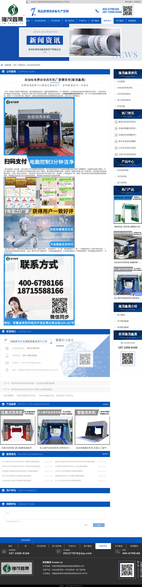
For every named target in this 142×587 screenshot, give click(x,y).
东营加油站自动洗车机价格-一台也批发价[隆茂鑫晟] (33, 383)
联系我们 (137, 2)
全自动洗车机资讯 (33, 65)
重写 (86, 525)
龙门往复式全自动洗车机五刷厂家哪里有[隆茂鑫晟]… (21, 461)
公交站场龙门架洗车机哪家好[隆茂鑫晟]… (17, 480)
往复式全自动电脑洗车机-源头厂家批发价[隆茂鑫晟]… (21, 466)
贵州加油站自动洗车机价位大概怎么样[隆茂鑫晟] (31, 389)
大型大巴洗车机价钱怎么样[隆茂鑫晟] (128, 154)
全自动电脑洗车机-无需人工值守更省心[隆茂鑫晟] (92, 449)
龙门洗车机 (69, 21)
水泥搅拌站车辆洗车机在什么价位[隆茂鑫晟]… (72, 466)
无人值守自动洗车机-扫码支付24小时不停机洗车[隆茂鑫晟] (55, 449)
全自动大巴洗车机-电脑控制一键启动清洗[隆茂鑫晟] (127, 263)
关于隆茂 (120, 21)
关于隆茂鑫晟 (123, 321)
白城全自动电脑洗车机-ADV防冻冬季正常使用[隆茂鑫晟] (127, 135)
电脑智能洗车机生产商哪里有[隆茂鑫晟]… (70, 476)
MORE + (105, 454)
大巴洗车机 (55, 21)
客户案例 (95, 21)
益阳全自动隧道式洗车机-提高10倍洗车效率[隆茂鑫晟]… (75, 461)
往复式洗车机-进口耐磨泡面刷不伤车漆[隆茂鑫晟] (17, 449)
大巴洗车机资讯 (124, 94)
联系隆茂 (132, 21)
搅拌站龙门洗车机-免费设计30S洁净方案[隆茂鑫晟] (127, 228)
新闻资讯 (107, 21)
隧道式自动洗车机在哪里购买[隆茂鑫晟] (128, 122)
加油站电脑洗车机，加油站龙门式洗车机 (56, 396)
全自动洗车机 (40, 21)
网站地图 (128, 2)
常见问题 (121, 106)
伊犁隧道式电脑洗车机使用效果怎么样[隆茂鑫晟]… (20, 471)
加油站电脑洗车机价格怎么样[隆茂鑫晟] (128, 128)
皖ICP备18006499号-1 (74, 586)
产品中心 (83, 21)
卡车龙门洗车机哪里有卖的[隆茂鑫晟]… (69, 471)
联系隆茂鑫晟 (123, 327)
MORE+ (106, 404)
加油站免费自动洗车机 (26, 396)
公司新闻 (121, 82)
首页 (15, 65)
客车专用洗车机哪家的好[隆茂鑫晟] (128, 141)
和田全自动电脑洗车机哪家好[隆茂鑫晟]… (17, 476)
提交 (98, 525)
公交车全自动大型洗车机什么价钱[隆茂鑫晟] (128, 148)
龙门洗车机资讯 (124, 100)
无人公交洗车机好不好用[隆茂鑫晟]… (68, 480)
